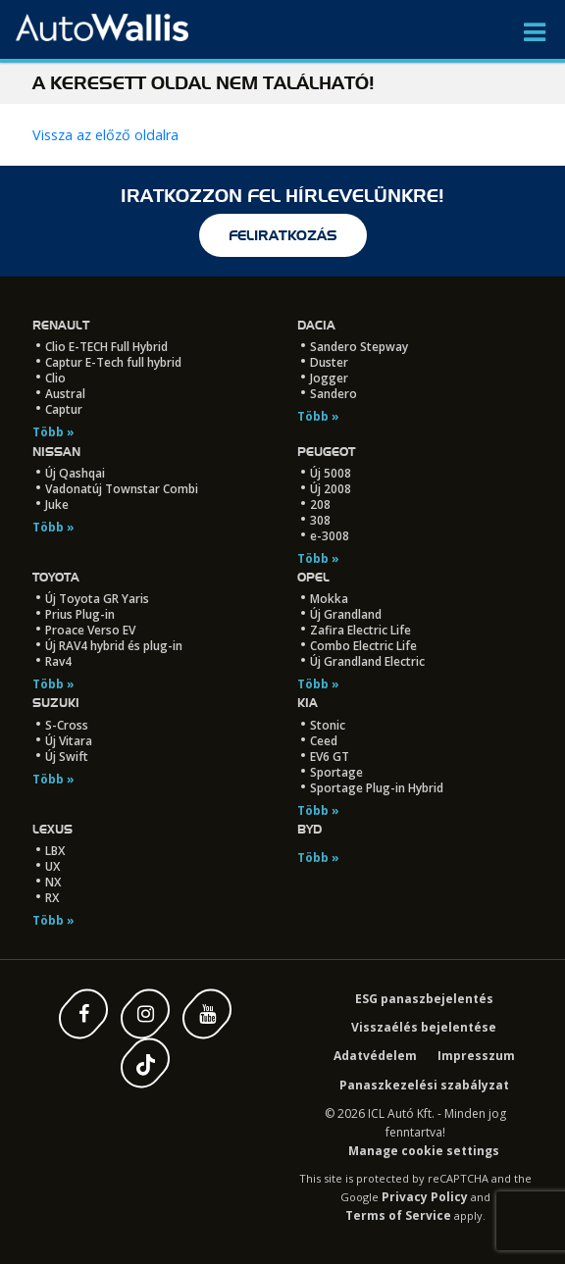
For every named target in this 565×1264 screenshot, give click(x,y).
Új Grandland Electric (367, 661)
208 (320, 504)
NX (53, 882)
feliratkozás (283, 235)
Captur (63, 409)
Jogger (329, 378)
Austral (65, 393)
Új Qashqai (75, 473)
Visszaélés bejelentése (423, 1027)
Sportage (336, 772)
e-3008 (329, 536)
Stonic (327, 725)
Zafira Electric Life (360, 630)
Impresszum (476, 1055)
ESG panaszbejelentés (424, 998)
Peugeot (326, 451)
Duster (329, 362)
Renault (60, 325)
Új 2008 (330, 488)
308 (320, 520)
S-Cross (66, 725)
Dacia (316, 325)
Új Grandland (346, 614)
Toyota (55, 577)
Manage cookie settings (423, 1150)
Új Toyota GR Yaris (97, 598)
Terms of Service (398, 1215)
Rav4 (58, 661)
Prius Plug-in (80, 614)
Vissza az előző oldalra (105, 135)
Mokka (329, 598)
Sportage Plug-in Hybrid (376, 788)
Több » (53, 432)
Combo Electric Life (363, 645)
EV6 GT (329, 756)
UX (52, 866)
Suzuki (55, 702)
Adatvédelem (375, 1055)
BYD (309, 829)
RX (52, 897)
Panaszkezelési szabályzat (424, 1085)
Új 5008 (330, 473)
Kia (307, 702)
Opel (313, 577)
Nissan (56, 451)
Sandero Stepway (359, 346)
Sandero (333, 393)
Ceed (323, 741)
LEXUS (52, 829)
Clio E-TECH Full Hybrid (106, 346)
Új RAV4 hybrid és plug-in (113, 645)
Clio (55, 378)
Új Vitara (68, 741)
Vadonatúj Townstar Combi (121, 488)
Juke (57, 504)
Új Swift (66, 756)
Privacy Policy (425, 1196)
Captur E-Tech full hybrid (113, 362)
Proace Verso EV (90, 630)
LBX (55, 850)
